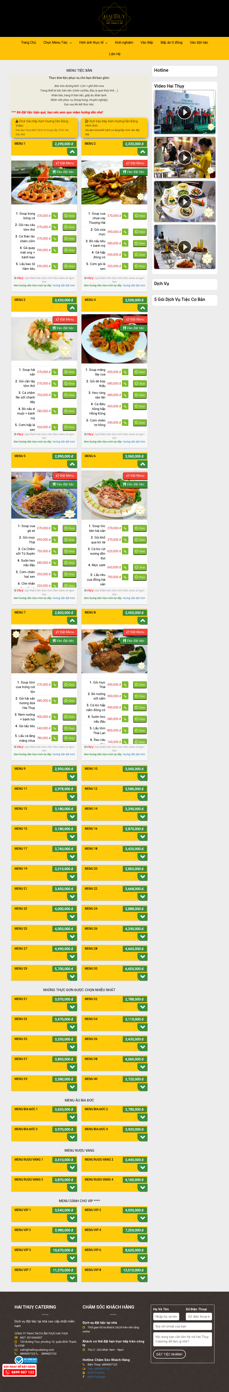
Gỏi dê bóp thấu (95, 383)
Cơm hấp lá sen (25, 427)
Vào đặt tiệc (199, 42)
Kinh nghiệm (124, 42)
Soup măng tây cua (95, 372)
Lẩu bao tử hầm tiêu (25, 266)
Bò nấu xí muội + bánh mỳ (26, 413)
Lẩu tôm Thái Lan (97, 730)
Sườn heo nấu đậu (26, 563)
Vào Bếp (147, 42)
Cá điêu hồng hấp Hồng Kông (97, 408)
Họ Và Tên (161, 1309)
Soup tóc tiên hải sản (97, 528)
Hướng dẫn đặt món (64, 285)
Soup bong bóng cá (25, 216)
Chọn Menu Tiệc (57, 42)
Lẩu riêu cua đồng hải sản (96, 579)
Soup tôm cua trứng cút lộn (25, 687)
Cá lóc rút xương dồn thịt (96, 553)
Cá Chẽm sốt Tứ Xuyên (25, 551)
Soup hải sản (27, 372)
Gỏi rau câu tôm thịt (25, 227)
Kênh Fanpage (96, 1376)
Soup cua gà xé (26, 528)
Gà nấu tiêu (25, 726)
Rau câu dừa (97, 742)
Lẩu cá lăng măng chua (25, 738)
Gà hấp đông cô (98, 255)
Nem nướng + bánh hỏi (25, 717)
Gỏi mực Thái (27, 540)
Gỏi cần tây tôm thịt (25, 383)
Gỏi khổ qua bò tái (98, 540)
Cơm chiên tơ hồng (95, 422)
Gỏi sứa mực (98, 232)
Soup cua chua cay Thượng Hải (96, 218)
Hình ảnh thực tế (93, 42)
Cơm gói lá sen (95, 266)
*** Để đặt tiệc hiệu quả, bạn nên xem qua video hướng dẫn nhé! (57, 112)
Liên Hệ (114, 54)
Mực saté (96, 565)
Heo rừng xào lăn (96, 395)
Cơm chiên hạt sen (25, 574)
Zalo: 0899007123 (99, 1368)
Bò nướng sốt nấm (96, 696)
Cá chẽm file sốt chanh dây (25, 397)
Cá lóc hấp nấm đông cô (95, 707)
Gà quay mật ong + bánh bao (27, 252)
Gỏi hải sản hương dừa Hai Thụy (25, 703)
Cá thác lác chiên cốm (25, 238)
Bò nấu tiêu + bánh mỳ (95, 243)
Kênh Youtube (96, 1372)
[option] (44, 182)
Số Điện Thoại (196, 1309)
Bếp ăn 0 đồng (172, 42)
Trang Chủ (28, 42)
